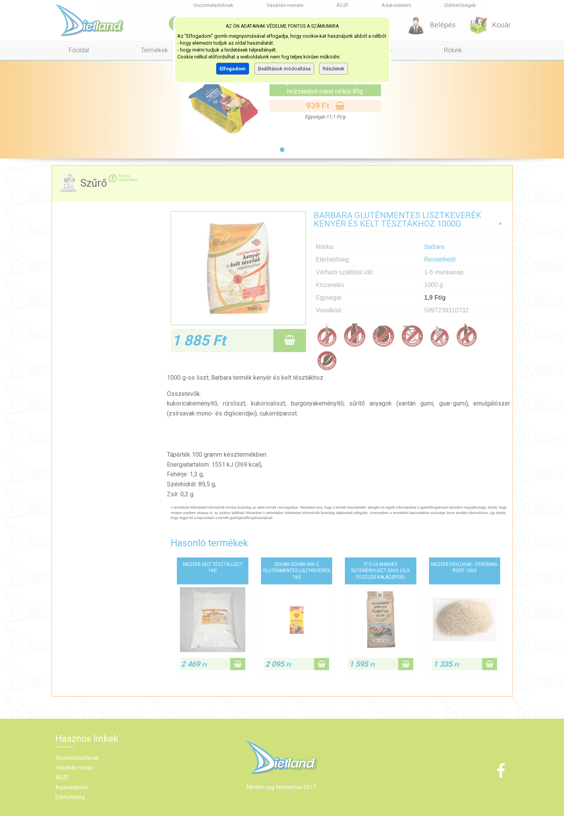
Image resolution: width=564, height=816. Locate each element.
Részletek (333, 69)
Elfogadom (233, 69)
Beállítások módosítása (284, 69)
